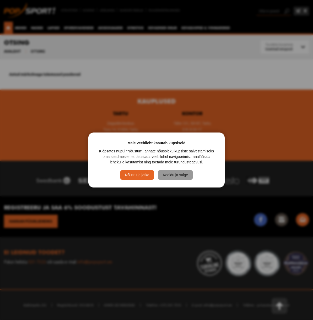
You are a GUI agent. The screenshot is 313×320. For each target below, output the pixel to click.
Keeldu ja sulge (175, 175)
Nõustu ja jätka (137, 175)
